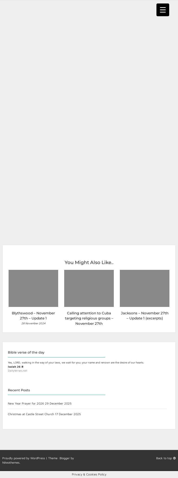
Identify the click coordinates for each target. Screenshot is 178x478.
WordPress (37, 458)
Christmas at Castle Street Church (31, 414)
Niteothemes (10, 462)
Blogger (65, 458)
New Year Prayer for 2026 (26, 403)
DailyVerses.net (17, 370)
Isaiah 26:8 (15, 366)
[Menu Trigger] (162, 9)
